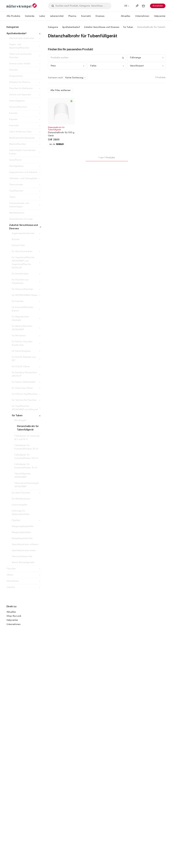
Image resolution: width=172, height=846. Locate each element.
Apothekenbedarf (71, 27)
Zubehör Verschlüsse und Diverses (101, 27)
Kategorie (53, 27)
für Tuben (128, 27)
